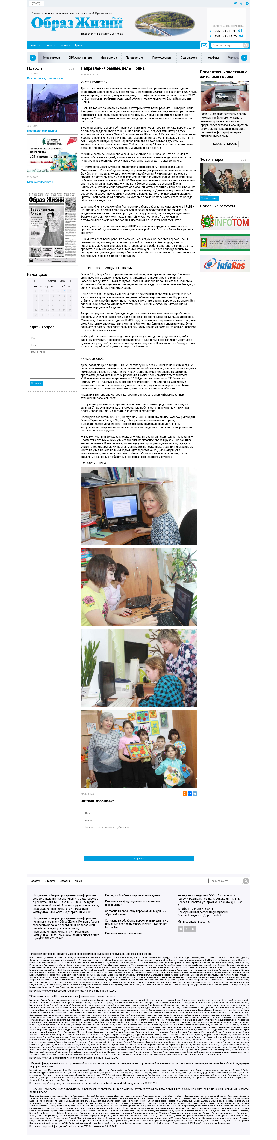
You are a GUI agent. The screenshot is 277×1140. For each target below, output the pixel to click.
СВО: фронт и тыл (80, 57)
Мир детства (108, 57)
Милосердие (236, 57)
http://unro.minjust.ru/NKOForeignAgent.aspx (67, 1063)
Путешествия (134, 57)
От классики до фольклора (45, 78)
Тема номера (51, 57)
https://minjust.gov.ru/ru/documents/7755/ (66, 996)
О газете (50, 45)
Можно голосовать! (40, 182)
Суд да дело (189, 57)
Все (71, 68)
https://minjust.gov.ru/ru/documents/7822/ (66, 1131)
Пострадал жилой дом (42, 131)
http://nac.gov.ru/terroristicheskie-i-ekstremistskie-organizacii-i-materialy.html (86, 1088)
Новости (35, 45)
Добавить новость (225, 143)
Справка (65, 45)
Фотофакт (212, 57)
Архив (78, 45)
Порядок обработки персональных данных (133, 900)
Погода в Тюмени (226, 16)
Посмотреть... (209, 198)
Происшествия (162, 57)
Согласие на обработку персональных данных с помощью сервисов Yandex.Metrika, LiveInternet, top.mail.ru (136, 929)
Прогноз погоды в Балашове (226, 13)
